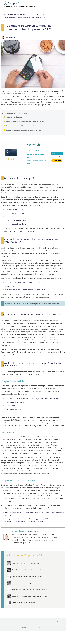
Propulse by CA (47, 15)
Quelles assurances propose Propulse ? (23, 601)
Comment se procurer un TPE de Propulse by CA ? (20, 126)
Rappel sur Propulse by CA (14, 117)
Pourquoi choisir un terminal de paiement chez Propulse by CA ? (25, 121)
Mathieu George (18, 530)
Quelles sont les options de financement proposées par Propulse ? (31, 595)
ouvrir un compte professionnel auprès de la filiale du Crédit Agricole (37, 323)
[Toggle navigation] (61, 4)
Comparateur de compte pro (14, 15)
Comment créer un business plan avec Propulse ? (26, 562)
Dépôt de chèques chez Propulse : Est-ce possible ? (26, 575)
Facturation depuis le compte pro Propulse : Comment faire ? (29, 588)
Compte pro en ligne (34, 15)
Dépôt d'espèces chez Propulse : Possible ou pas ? (26, 569)
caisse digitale (52, 390)
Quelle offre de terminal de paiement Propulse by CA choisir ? (24, 130)
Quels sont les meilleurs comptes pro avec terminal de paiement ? (38, 303)
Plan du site (10, 621)
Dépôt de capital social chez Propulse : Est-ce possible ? (28, 582)
